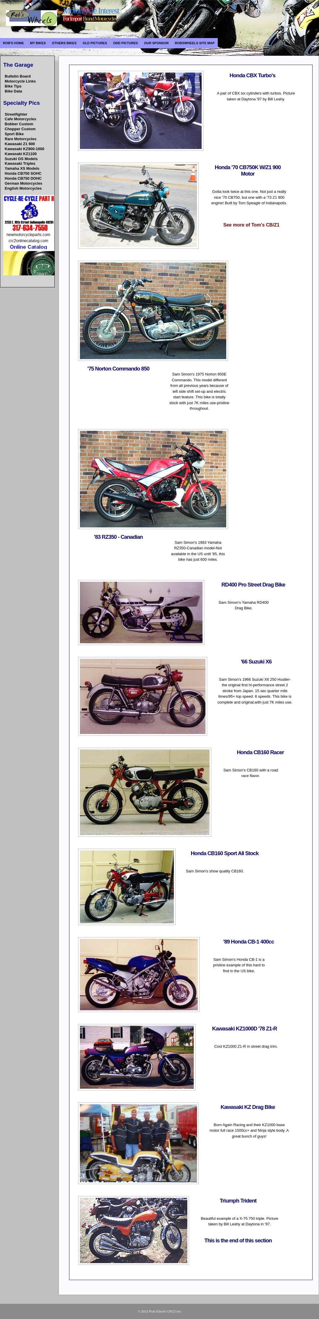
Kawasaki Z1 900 (20, 144)
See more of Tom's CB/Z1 (251, 224)
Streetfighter (16, 114)
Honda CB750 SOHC (23, 173)
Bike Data (13, 91)
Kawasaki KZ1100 (21, 154)
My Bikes (38, 43)
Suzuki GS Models (21, 159)
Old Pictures (95, 43)
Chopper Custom (20, 129)
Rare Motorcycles (20, 139)
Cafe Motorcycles (20, 119)
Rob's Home (13, 43)
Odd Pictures (125, 43)
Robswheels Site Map (195, 43)
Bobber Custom (19, 124)
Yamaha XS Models (22, 168)
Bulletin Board (18, 76)
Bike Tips (13, 86)
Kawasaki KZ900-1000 (24, 149)
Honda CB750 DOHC (23, 178)
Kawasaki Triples (20, 163)
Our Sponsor (156, 43)
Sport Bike (14, 134)
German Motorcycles (23, 183)
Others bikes (64, 43)
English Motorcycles (23, 188)
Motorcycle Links (20, 81)
